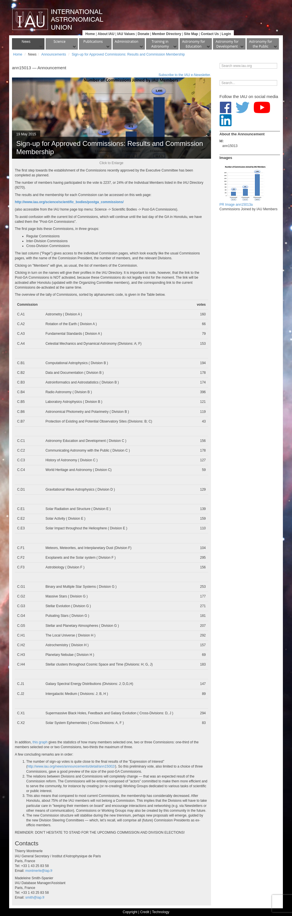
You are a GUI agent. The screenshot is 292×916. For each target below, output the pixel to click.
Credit (144, 912)
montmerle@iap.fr (39, 871)
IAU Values (126, 34)
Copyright (130, 912)
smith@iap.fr (35, 897)
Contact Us (210, 34)
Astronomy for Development (227, 44)
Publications (93, 41)
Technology (160, 912)
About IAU (106, 34)
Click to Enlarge (111, 163)
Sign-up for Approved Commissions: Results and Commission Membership (128, 54)
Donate (143, 34)
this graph (40, 742)
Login (226, 34)
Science (60, 41)
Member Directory (166, 34)
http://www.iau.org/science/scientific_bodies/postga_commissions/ (69, 202)
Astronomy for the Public (260, 44)
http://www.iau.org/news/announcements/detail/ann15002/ (71, 766)
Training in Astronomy (160, 44)
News (26, 41)
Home (90, 34)
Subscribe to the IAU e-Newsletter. (185, 75)
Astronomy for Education (193, 44)
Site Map (191, 34)
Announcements (53, 54)
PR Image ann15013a (236, 205)
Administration (126, 41)
